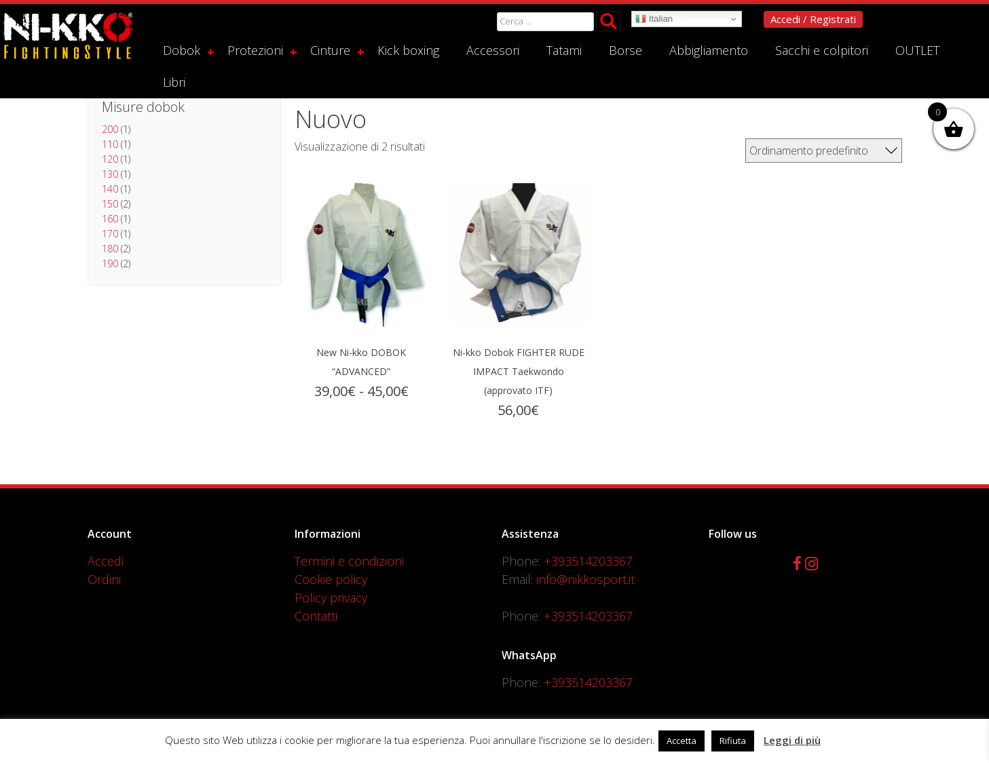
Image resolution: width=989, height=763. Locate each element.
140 (110, 188)
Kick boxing (408, 50)
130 (110, 174)
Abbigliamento (708, 50)
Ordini (104, 579)
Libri (174, 82)
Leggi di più (792, 740)
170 (110, 233)
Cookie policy (331, 579)
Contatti (316, 616)
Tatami (564, 50)
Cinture (330, 50)
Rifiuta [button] (733, 741)
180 (110, 248)
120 (110, 159)
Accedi (106, 561)
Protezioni (255, 50)
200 (110, 129)
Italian (654, 19)
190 (110, 263)
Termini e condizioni (349, 561)
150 (110, 203)
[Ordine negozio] (823, 150)
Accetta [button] (681, 741)
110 (110, 144)
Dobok (181, 50)
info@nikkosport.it (585, 579)
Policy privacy (331, 597)
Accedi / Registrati (813, 19)
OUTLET (917, 50)
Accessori (492, 50)
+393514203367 (588, 561)
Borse (625, 50)
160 (110, 218)
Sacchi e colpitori (821, 50)
